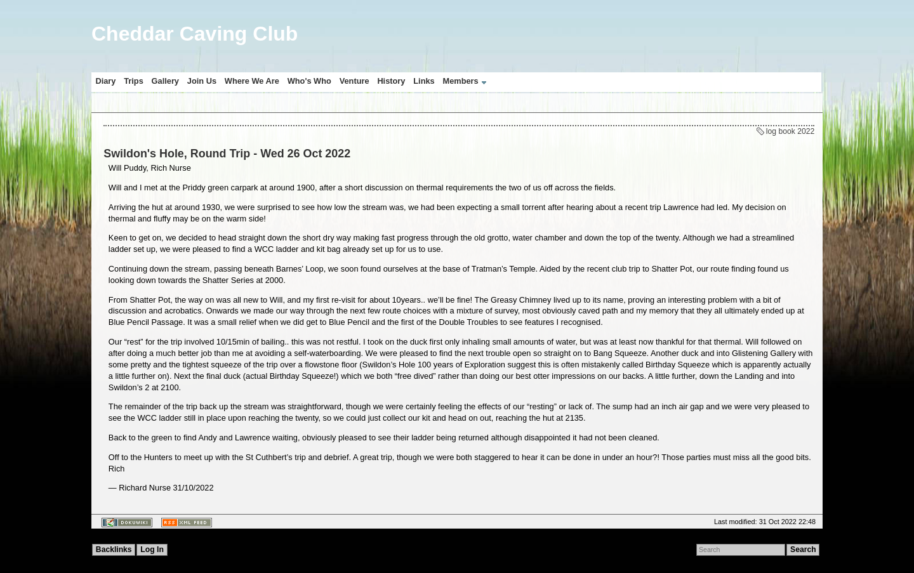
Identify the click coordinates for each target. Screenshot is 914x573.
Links (423, 81)
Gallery (165, 81)
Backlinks (114, 549)
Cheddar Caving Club (194, 33)
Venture (354, 81)
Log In (151, 549)
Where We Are (252, 81)
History (391, 81)
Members (461, 81)
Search (803, 549)
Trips (133, 81)
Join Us (201, 81)
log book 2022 (790, 131)
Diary (105, 81)
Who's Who (309, 81)
